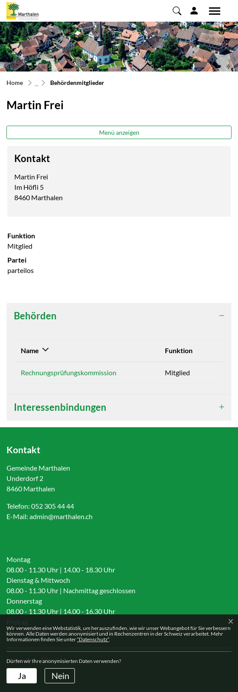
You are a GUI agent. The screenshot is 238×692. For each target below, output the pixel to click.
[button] (177, 10)
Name (30, 350)
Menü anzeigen (119, 132)
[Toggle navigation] (211, 10)
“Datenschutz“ (93, 639)
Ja (22, 675)
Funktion (179, 350)
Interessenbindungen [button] (60, 407)
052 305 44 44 (52, 506)
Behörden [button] (35, 316)
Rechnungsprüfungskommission (68, 372)
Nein (60, 675)
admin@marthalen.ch (61, 516)
